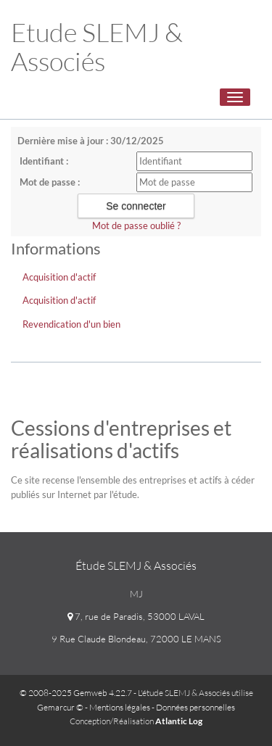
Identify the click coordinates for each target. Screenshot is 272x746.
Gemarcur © (60, 707)
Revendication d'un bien (71, 324)
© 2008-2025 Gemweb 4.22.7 (76, 692)
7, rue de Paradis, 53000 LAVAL (136, 616)
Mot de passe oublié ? (136, 225)
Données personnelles (195, 707)
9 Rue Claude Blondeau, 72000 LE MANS (136, 639)
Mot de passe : (50, 182)
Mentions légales (119, 707)
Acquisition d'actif (59, 277)
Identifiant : (44, 161)
